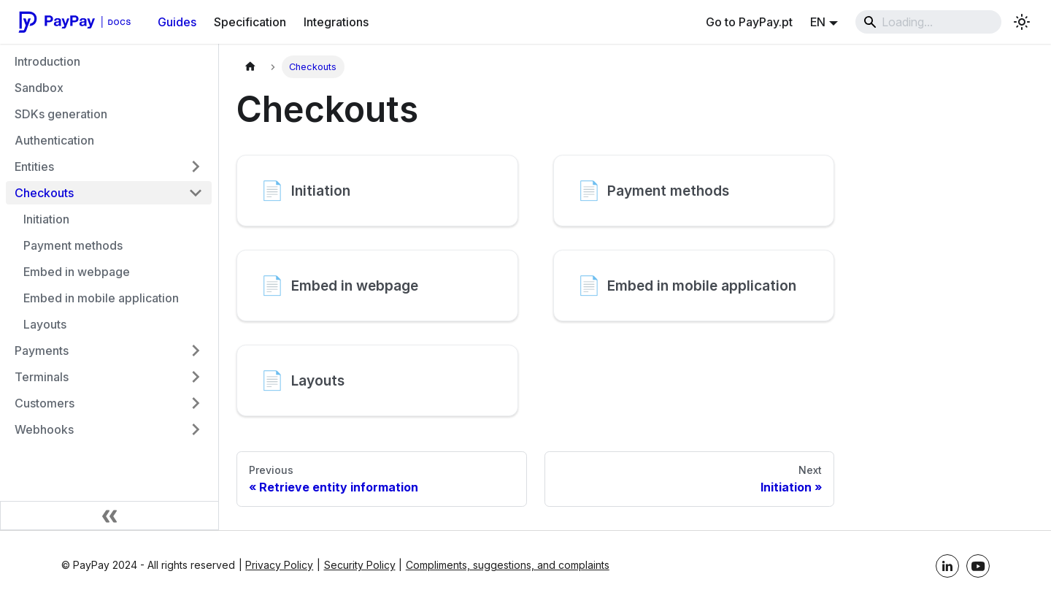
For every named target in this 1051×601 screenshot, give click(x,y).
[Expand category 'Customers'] (196, 403)
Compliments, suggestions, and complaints (507, 565)
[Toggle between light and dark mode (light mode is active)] (1021, 22)
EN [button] (817, 22)
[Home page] (250, 66)
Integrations (336, 22)
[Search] (928, 22)
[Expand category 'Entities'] (196, 166)
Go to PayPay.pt (749, 22)
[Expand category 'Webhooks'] (196, 429)
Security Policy (360, 565)
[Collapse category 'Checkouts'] (196, 192)
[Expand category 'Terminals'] (196, 376)
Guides (177, 22)
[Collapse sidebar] (109, 515)
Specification (250, 22)
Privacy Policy (279, 565)
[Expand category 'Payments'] (196, 350)
